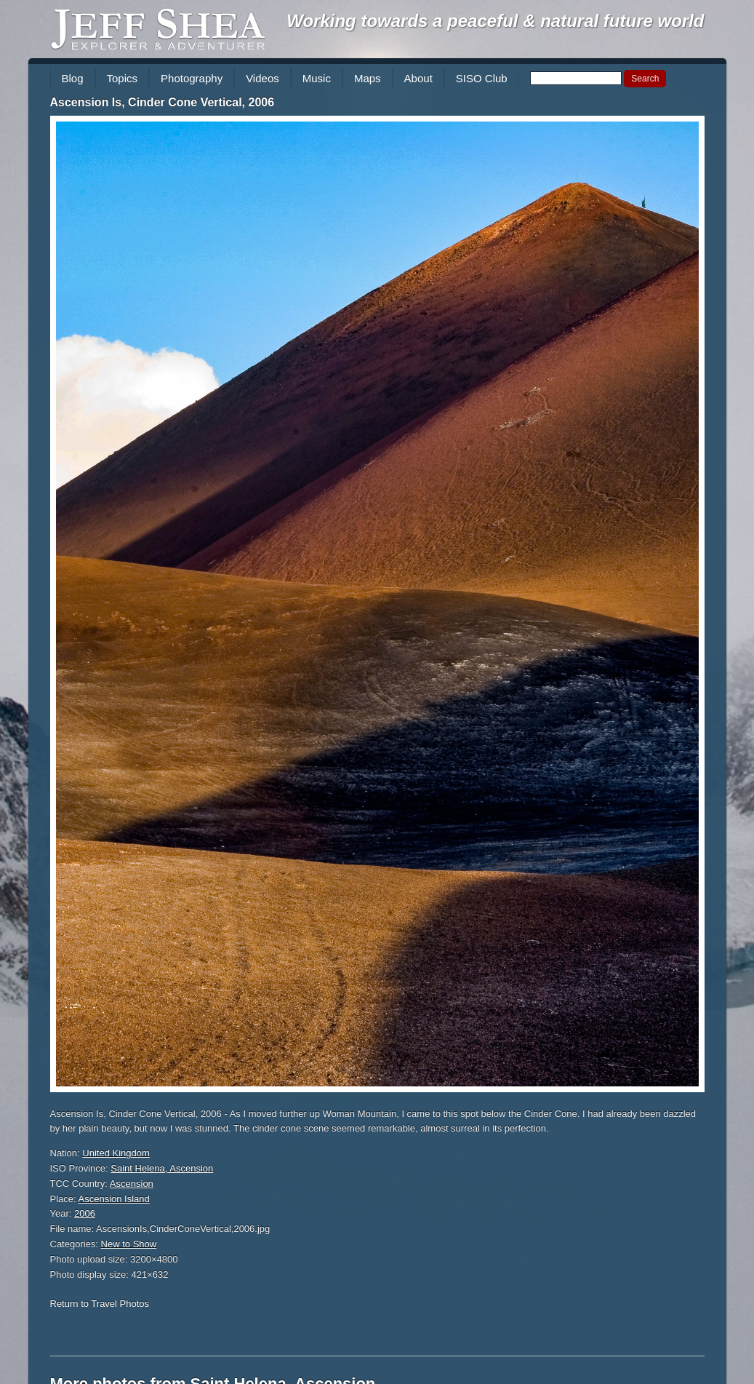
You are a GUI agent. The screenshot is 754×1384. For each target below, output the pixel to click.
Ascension (131, 1183)
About (418, 78)
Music (316, 78)
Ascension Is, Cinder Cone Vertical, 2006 (162, 102)
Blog (73, 78)
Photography (191, 78)
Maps (367, 78)
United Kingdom (116, 1153)
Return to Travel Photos (100, 1303)
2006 (84, 1213)
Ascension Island (114, 1198)
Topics (122, 78)
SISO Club (482, 78)
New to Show (129, 1243)
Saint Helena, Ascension (162, 1168)
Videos (262, 78)
